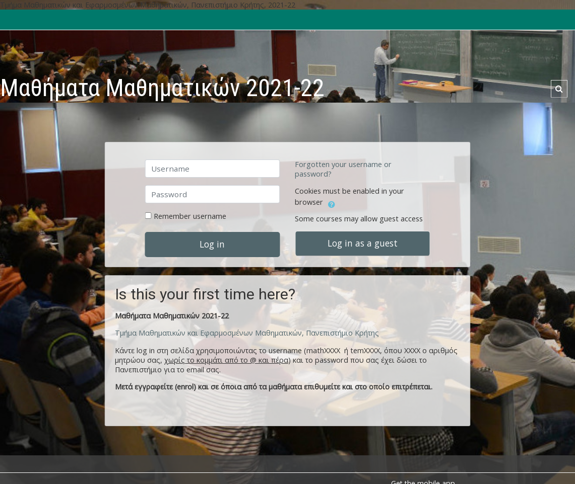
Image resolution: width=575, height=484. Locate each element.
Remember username (190, 216)
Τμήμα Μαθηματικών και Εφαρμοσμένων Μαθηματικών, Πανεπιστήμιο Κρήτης (247, 333)
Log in (212, 244)
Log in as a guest (363, 243)
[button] (559, 89)
